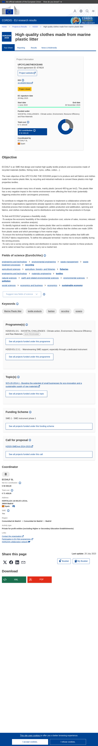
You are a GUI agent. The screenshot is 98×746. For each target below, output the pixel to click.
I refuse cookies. (67, 742)
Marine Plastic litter (12, 311)
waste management (69, 262)
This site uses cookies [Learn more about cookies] (30, 735)
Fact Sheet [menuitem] (8, 48)
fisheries (64, 269)
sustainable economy (72, 285)
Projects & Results (19, 27)
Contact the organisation (13, 536)
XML (16, 579)
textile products (35, 311)
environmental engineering (44, 262)
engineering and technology (14, 262)
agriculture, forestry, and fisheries (40, 269)
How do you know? (52, 2)
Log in (74, 11)
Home (4, 27)
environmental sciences (74, 278)
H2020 (35, 27)
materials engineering (41, 273)
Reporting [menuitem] (21, 48)
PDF (42, 579)
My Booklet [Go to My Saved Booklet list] (81, 561)
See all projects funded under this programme (29, 341)
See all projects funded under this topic (26, 394)
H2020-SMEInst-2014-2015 (18, 446)
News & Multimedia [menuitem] (49, 48)
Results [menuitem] (34, 48)
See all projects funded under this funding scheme (31, 426)
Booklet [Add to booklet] (64, 560)
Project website (26, 73)
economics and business (31, 285)
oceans (79, 311)
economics (52, 285)
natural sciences (9, 278)
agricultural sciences (11, 269)
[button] (81, 11)
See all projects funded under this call (26, 454)
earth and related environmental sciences (40, 278)
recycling (29, 265)
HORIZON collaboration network (16, 542)
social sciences (9, 285)
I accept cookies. (30, 742)
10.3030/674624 (24, 83)
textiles (59, 273)
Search (87, 11)
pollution (6, 281)
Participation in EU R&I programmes (17, 539)
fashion (51, 311)
